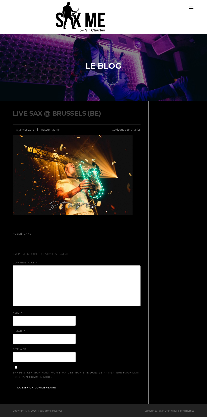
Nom (18, 313)
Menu (190, 8)
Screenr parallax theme (159, 410)
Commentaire (25, 262)
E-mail (19, 331)
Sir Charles (134, 129)
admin (56, 129)
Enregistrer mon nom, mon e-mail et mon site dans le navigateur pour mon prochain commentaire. (76, 375)
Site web (19, 349)
